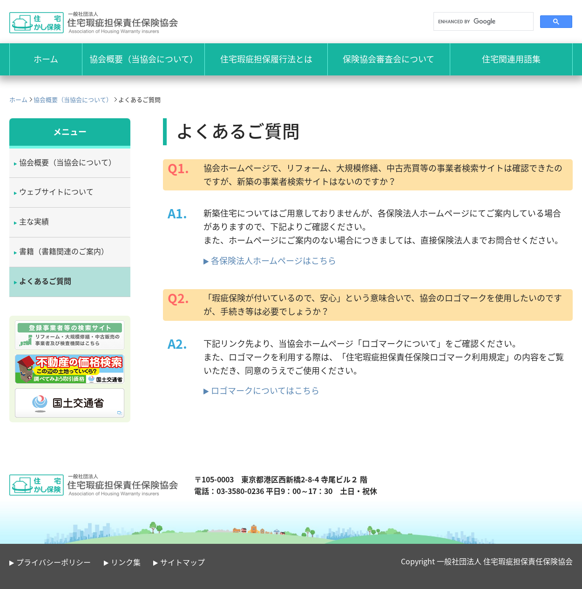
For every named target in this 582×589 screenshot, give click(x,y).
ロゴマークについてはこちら (265, 390)
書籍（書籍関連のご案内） (63, 251)
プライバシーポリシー (53, 562)
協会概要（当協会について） (143, 59)
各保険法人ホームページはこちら (273, 260)
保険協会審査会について (388, 59)
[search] (482, 21)
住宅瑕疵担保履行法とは (266, 59)
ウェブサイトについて (56, 191)
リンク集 (126, 562)
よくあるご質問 (45, 280)
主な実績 (34, 221)
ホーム (18, 99)
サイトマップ (182, 562)
